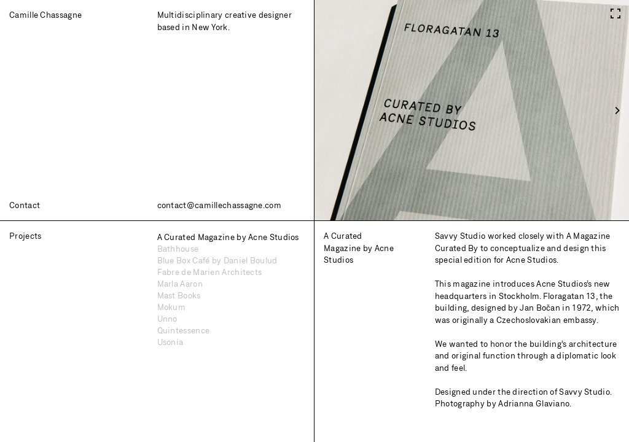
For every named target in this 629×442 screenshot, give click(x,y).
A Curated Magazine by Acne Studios (228, 237)
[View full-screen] (615, 10)
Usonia (170, 342)
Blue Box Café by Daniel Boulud (217, 260)
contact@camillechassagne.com (219, 205)
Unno (167, 319)
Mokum (171, 307)
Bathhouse (178, 249)
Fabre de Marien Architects (209, 272)
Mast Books (179, 295)
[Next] (617, 110)
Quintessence (183, 330)
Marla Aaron (180, 284)
